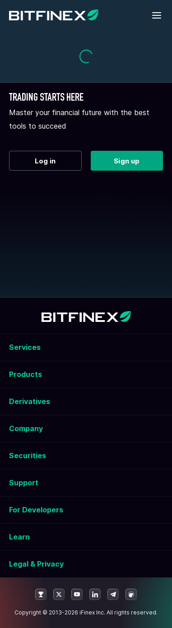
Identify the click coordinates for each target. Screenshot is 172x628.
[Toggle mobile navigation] (157, 16)
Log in (45, 161)
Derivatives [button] (29, 401)
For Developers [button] (36, 509)
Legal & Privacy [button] (36, 563)
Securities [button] (27, 455)
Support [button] (23, 482)
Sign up (126, 161)
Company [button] (26, 428)
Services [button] (25, 347)
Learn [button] (19, 536)
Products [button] (25, 374)
